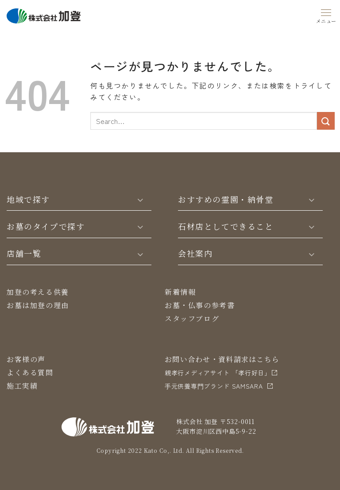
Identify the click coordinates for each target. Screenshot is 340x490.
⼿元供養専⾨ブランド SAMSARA (214, 386)
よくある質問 (30, 372)
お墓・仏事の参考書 (200, 305)
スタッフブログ (192, 318)
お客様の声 (26, 359)
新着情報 (180, 292)
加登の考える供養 (38, 292)
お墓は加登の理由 (38, 305)
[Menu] (326, 14)
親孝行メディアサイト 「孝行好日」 (218, 372)
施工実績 (22, 386)
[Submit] (326, 120)
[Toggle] (140, 199)
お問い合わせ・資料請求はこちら (222, 359)
